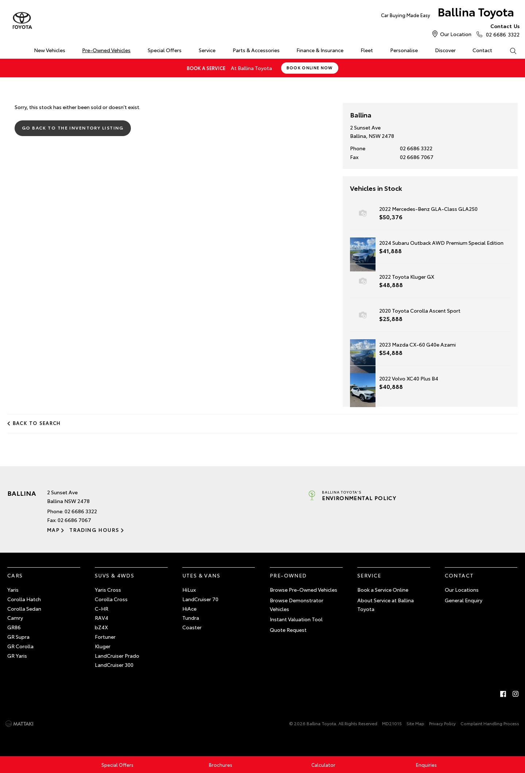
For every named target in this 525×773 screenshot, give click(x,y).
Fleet (367, 50)
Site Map (415, 723)
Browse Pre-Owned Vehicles (303, 589)
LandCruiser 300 (114, 664)
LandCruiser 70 (200, 598)
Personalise (404, 50)
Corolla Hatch (24, 598)
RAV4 (101, 617)
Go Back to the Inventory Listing (73, 127)
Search (509, 50)
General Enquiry (463, 599)
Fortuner (105, 636)
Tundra (190, 617)
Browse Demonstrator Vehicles (296, 604)
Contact (482, 50)
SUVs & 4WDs (114, 575)
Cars (15, 575)
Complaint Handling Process (489, 723)
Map (53, 529)
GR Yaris (17, 655)
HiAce (189, 608)
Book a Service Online (382, 589)
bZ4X (101, 627)
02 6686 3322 (501, 30)
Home (8, 48)
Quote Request (288, 629)
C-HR (101, 608)
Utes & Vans (201, 575)
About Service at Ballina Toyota (385, 604)
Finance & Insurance (319, 50)
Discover (445, 50)
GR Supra (18, 636)
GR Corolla (20, 645)
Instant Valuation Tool (296, 619)
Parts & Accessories (256, 50)
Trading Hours (94, 529)
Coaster (192, 627)
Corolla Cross (111, 598)
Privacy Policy (442, 723)
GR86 (14, 627)
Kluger (102, 645)
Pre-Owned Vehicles (106, 50)
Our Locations (462, 589)
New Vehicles (49, 50)
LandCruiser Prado (117, 655)
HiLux (189, 589)
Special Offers (165, 50)
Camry (15, 617)
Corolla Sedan (24, 608)
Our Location (455, 34)
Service (207, 50)
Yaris (13, 589)
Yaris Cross (108, 589)
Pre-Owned (288, 575)
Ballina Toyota (447, 13)
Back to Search (37, 423)
